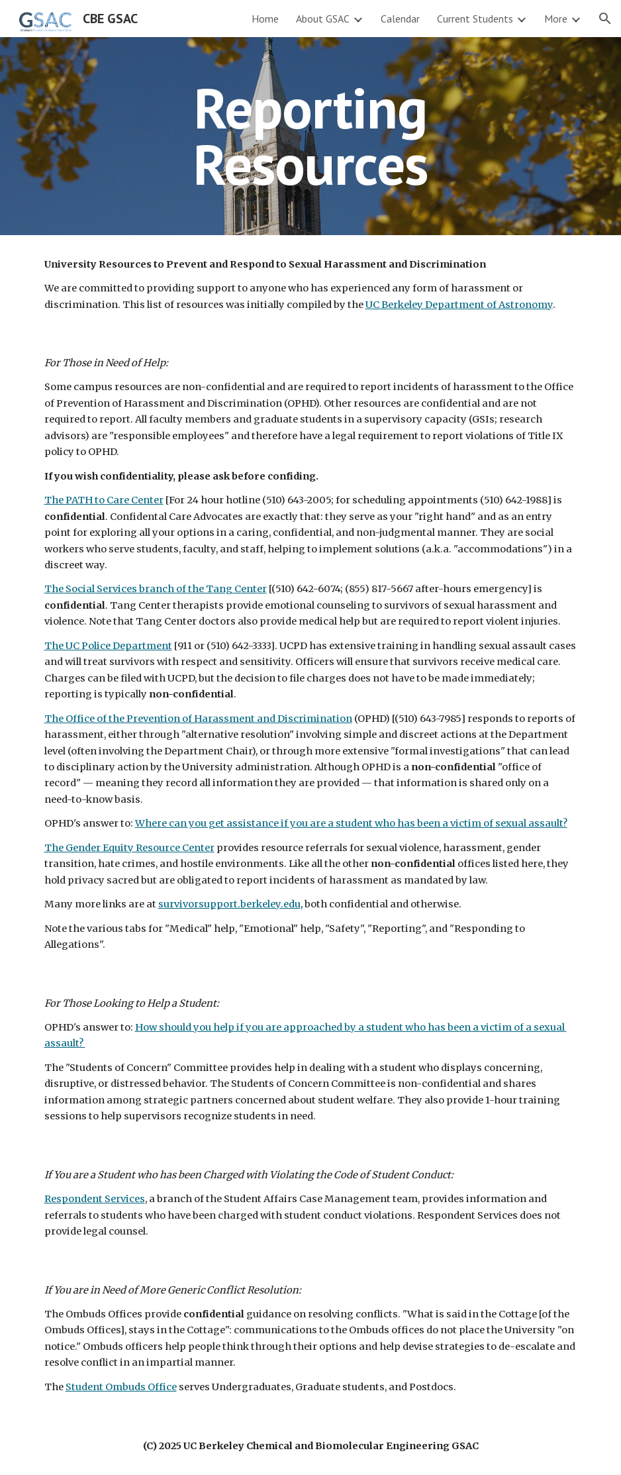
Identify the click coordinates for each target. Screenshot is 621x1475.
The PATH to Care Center (104, 500)
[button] (605, 18)
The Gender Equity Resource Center (129, 848)
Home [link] (265, 18)
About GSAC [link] (323, 18)
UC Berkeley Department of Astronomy (459, 305)
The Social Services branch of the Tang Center (155, 589)
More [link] (555, 18)
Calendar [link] (400, 18)
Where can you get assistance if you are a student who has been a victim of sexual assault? (351, 823)
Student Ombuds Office (121, 1387)
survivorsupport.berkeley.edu (229, 904)
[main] (310, 136)
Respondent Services (94, 1199)
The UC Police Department (108, 646)
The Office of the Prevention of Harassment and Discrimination (198, 719)
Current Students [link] (475, 18)
